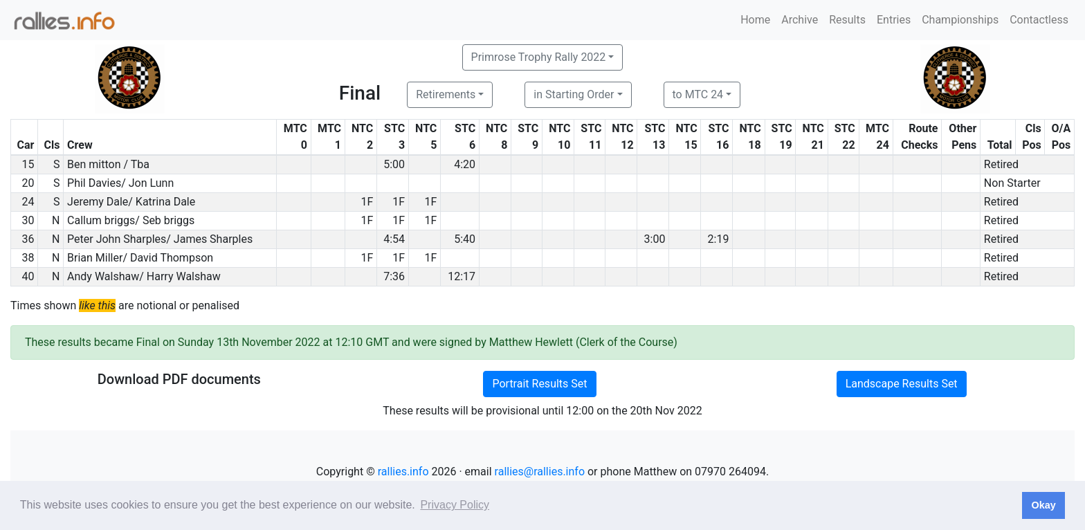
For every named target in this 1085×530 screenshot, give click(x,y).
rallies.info (403, 471)
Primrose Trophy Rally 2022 (538, 57)
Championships (960, 19)
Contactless (1039, 19)
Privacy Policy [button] (454, 505)
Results (847, 19)
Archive (799, 19)
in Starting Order (574, 94)
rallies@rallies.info (540, 471)
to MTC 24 (698, 94)
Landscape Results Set (902, 383)
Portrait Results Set (539, 383)
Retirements (445, 94)
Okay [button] (1043, 505)
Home (755, 19)
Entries (894, 19)
